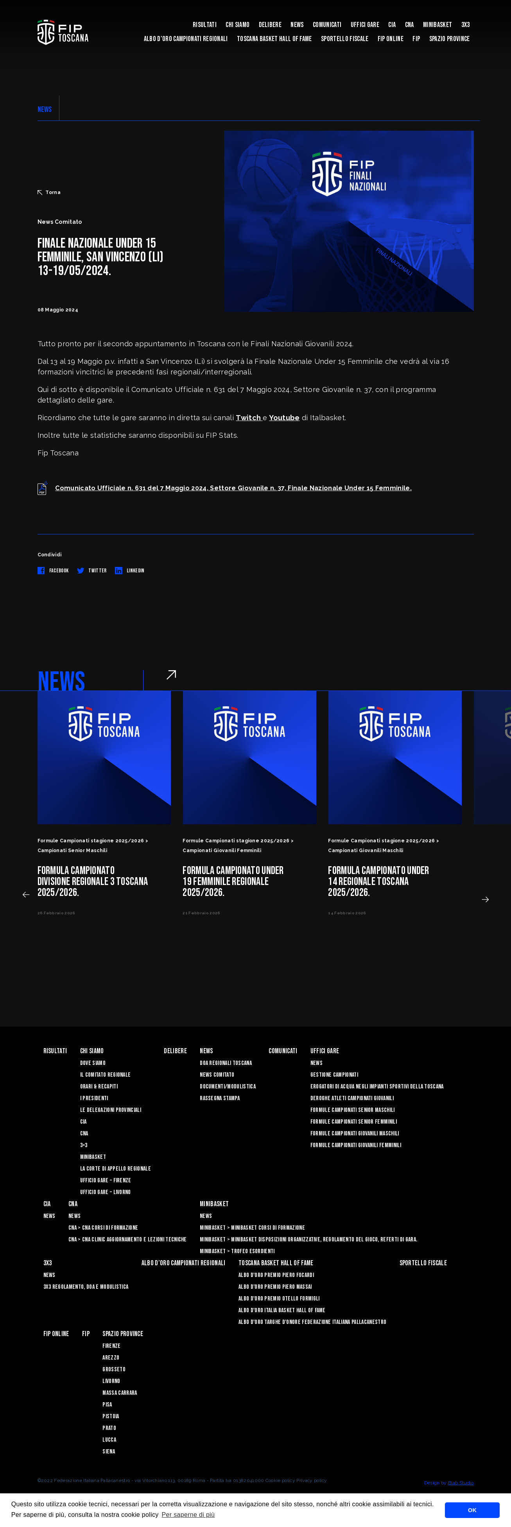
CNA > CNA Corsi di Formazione (103, 1228)
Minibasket (437, 25)
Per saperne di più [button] (188, 1514)
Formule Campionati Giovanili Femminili (355, 1145)
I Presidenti (94, 1098)
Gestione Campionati (334, 1075)
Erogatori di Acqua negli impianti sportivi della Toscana (377, 1086)
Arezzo (110, 1358)
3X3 (465, 25)
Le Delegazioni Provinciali (110, 1110)
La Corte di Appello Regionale (115, 1169)
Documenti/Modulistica (228, 1086)
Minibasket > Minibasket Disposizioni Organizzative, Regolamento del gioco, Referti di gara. (308, 1239)
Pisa (107, 1404)
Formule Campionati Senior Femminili (353, 1122)
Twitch (249, 418)
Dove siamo (93, 1063)
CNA (409, 25)
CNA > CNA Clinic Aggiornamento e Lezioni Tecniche (127, 1239)
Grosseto (114, 1369)
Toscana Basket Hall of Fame (274, 39)
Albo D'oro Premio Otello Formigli (279, 1298)
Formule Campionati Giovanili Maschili (354, 1133)
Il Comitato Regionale (105, 1075)
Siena (108, 1451)
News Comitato (217, 1075)
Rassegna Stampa (220, 1098)
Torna (49, 192)
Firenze (111, 1346)
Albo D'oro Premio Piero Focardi (276, 1275)
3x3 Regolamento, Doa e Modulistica (86, 1287)
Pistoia (110, 1416)
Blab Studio (461, 1483)
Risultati (205, 25)
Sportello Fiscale (344, 39)
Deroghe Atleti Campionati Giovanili (352, 1098)
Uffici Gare (365, 25)
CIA (392, 25)
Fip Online (390, 39)
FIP (416, 39)
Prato (109, 1428)
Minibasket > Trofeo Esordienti (237, 1251)
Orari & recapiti (99, 1086)
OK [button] (472, 1510)
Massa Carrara (119, 1393)
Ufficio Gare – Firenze (105, 1180)
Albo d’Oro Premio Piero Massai (275, 1287)
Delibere (270, 25)
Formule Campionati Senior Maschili (352, 1110)
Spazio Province (449, 39)
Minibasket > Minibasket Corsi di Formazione (252, 1228)
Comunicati (327, 25)
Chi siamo (237, 25)
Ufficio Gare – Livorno (105, 1192)
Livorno (111, 1381)
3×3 (84, 1145)
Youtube (284, 418)
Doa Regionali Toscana (226, 1063)
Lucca (109, 1440)
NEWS (45, 109)
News (296, 25)
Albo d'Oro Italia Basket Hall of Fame (282, 1310)
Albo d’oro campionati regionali (186, 39)
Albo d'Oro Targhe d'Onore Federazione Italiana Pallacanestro (312, 1322)
